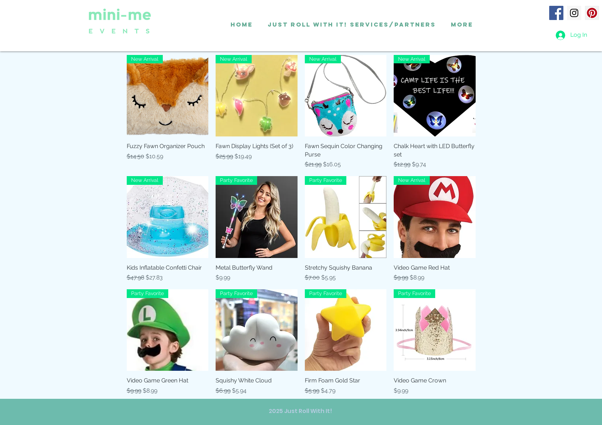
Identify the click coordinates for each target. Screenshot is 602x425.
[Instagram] (574, 13)
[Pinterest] (592, 13)
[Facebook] (556, 13)
